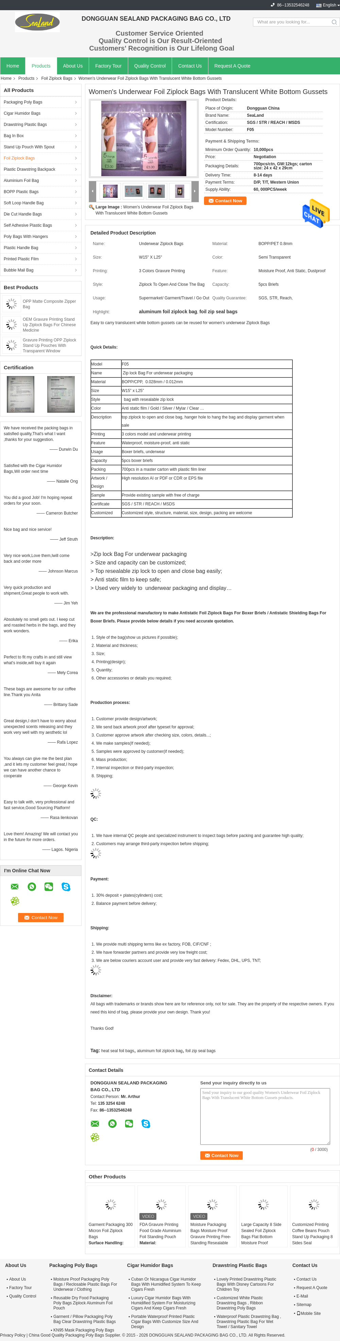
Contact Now (228, 200)
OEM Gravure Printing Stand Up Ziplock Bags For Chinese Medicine (49, 325)
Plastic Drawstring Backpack (29, 169)
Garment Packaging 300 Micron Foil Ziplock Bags (111, 1230)
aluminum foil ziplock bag (160, 1050)
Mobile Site (308, 1313)
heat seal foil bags (117, 1050)
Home (12, 66)
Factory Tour (108, 66)
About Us (73, 66)
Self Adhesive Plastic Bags (28, 225)
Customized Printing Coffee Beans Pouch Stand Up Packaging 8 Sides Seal (312, 1233)
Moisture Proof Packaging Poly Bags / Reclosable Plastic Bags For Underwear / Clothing (85, 1284)
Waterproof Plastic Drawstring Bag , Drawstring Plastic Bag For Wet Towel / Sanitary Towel (249, 1321)
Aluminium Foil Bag (21, 180)
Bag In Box (14, 135)
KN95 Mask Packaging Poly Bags (83, 1330)
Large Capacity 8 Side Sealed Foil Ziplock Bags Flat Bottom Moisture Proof (261, 1233)
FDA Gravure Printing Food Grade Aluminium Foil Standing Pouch (160, 1230)
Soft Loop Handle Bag (24, 203)
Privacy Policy (13, 1335)
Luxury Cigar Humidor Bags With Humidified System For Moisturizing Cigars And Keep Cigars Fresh (163, 1303)
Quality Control (150, 66)
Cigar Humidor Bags (22, 113)
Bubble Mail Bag (18, 270)
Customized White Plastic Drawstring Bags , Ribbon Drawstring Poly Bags (240, 1303)
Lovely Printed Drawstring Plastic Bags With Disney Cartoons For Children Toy (246, 1284)
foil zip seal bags (200, 1050)
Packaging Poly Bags (23, 102)
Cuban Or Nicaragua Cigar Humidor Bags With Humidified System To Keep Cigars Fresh (166, 1284)
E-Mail (302, 1296)
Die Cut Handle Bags (23, 214)
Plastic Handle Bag (21, 247)
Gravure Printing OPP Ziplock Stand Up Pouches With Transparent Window (49, 345)
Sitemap (303, 1304)
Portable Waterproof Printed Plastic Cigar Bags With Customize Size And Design (164, 1321)
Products (41, 66)
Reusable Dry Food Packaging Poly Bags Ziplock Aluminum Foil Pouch (83, 1303)
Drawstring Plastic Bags (25, 124)
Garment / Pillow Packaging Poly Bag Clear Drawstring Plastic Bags (84, 1319)
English (329, 5)
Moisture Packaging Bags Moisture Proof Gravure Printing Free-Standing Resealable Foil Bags (210, 1236)
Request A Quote (233, 66)
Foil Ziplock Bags (56, 78)
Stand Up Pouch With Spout (29, 147)
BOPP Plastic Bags (21, 191)
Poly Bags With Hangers (26, 236)
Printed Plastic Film (21, 259)
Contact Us (190, 66)
